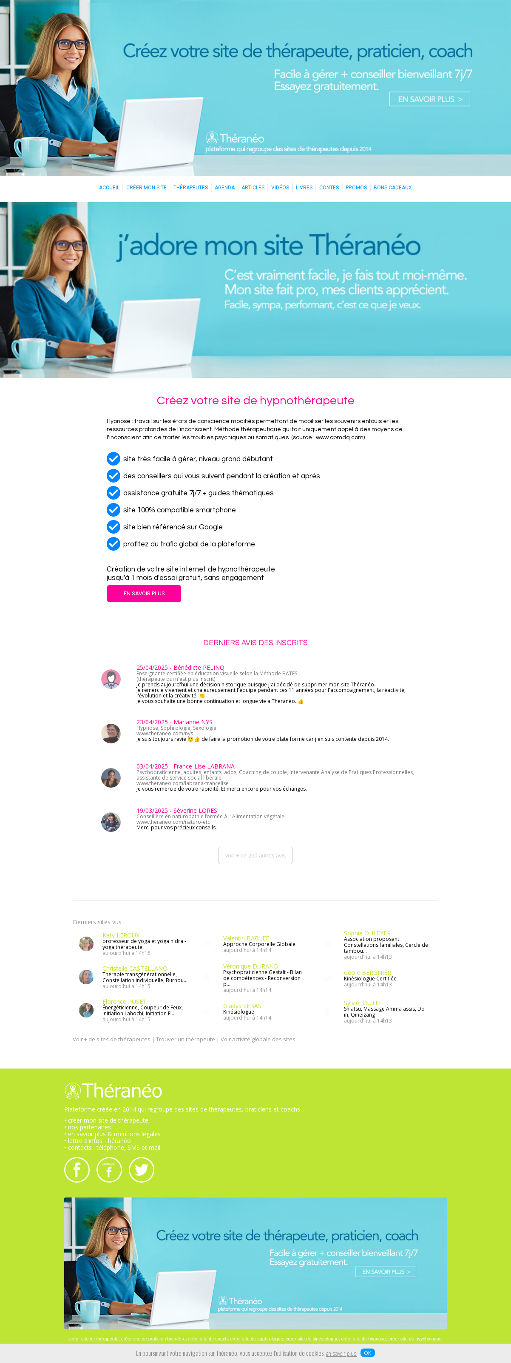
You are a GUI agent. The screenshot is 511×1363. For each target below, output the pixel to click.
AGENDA (225, 188)
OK (368, 1353)
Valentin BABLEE (246, 938)
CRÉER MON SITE (146, 188)
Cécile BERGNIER (367, 973)
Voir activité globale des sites (258, 1039)
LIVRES (304, 188)
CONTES (329, 188)
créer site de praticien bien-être (153, 1338)
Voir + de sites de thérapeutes (111, 1039)
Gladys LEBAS (242, 1006)
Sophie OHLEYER (367, 933)
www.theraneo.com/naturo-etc (173, 822)
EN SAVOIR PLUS (144, 593)
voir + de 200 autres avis (255, 855)
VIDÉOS (280, 188)
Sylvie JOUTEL (363, 1003)
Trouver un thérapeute (185, 1039)
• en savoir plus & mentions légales (112, 1134)
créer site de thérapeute (94, 1338)
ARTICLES (252, 188)
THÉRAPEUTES (190, 188)
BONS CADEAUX (393, 188)
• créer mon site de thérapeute (106, 1120)
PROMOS (356, 188)
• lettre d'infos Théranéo (97, 1141)
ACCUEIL (109, 188)
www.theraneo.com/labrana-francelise (182, 783)
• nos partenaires (87, 1127)
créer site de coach (208, 1338)
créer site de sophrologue (256, 1338)
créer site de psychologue (415, 1338)
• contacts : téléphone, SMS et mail (112, 1147)
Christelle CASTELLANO (134, 968)
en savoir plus (341, 1354)
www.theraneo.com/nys (164, 733)
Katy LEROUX (120, 935)
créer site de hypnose (363, 1338)
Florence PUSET (124, 1001)
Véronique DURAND (250, 966)
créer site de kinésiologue (312, 1338)
